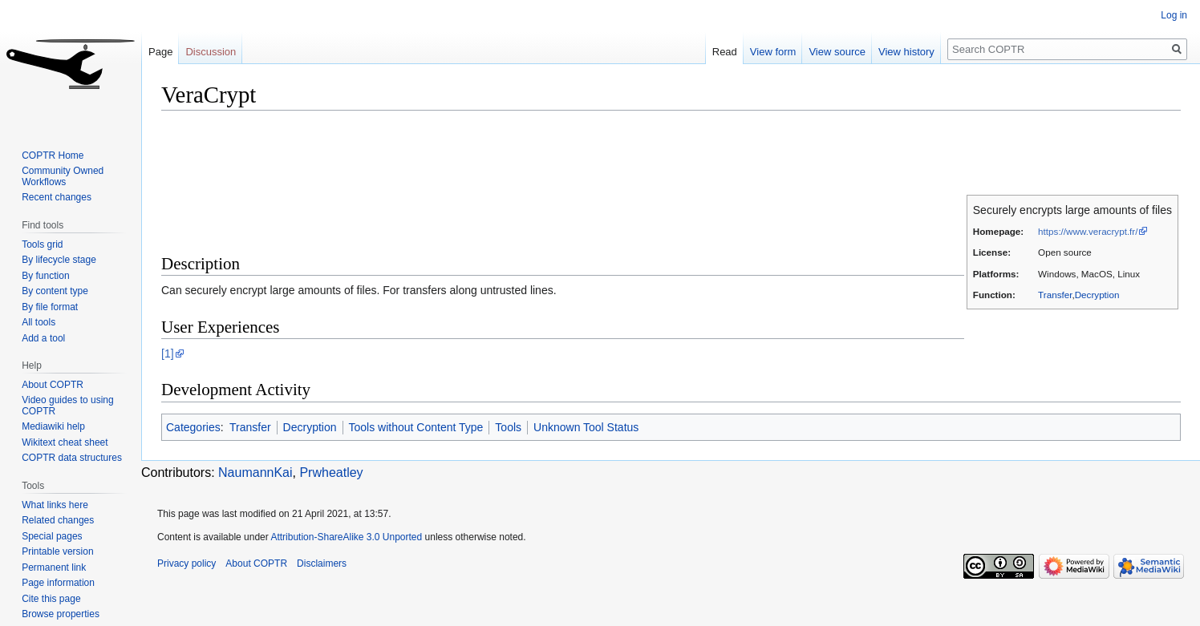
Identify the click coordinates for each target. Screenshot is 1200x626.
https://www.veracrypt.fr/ (1087, 231)
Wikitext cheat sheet (64, 442)
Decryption (1097, 294)
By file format (50, 307)
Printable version (57, 551)
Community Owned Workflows (62, 176)
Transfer (1055, 294)
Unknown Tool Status (586, 427)
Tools (508, 427)
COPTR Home (52, 155)
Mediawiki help (53, 426)
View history (906, 52)
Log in (1174, 15)
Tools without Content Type (416, 427)
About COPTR (52, 384)
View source (837, 52)
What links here (55, 505)
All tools (38, 322)
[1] (167, 353)
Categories (193, 427)
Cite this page (51, 598)
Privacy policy (186, 563)
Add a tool (43, 338)
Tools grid (42, 244)
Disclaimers (322, 563)
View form (773, 52)
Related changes (58, 520)
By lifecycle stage (59, 259)
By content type (55, 291)
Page (160, 52)
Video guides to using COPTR (68, 405)
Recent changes (56, 197)
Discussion (210, 52)
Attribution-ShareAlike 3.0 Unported (346, 537)
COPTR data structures (72, 457)
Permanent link (54, 567)
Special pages (52, 536)
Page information (58, 582)
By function (45, 275)
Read (724, 52)
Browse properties (60, 614)
